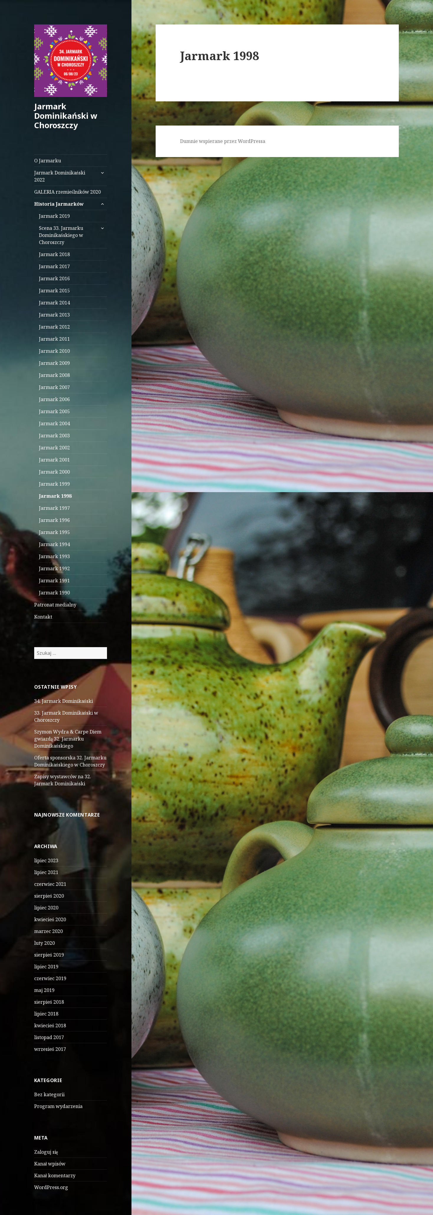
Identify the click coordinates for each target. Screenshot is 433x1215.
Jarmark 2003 (54, 435)
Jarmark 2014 (54, 302)
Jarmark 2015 (54, 290)
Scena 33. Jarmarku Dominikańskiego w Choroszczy (61, 235)
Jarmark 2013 (54, 314)
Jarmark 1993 (54, 556)
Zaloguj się (46, 1152)
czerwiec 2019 (50, 978)
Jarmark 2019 (54, 216)
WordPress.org (51, 1187)
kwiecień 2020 (50, 919)
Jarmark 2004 (54, 423)
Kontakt (43, 617)
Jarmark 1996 (54, 520)
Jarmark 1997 (54, 508)
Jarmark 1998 (55, 496)
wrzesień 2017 (50, 1049)
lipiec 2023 (46, 860)
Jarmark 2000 (54, 472)
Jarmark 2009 (54, 363)
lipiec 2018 (46, 1013)
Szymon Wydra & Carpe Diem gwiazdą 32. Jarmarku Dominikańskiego (67, 738)
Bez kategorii (49, 1094)
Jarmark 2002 (54, 447)
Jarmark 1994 (54, 544)
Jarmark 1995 (54, 532)
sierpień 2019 (49, 955)
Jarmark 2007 (54, 387)
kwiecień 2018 (50, 1025)
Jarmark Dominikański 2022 (59, 176)
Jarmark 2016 (54, 278)
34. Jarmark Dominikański (63, 701)
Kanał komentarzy (54, 1175)
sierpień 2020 (49, 896)
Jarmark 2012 (54, 327)
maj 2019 (44, 990)
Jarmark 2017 (54, 266)
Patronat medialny (55, 604)
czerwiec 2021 (50, 884)
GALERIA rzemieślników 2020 (67, 192)
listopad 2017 (49, 1037)
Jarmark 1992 (54, 568)
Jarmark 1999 (54, 484)
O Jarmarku (47, 160)
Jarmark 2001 (54, 459)
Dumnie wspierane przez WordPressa (222, 141)
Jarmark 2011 (54, 339)
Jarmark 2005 (54, 411)
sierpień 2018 (49, 1002)
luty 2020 (44, 943)
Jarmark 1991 (54, 580)
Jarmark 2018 (54, 254)
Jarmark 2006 (54, 399)
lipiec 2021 (46, 872)
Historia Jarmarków (59, 204)
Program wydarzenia (58, 1106)
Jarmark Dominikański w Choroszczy (65, 116)
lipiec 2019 (46, 966)
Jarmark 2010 (54, 351)
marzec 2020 (48, 931)
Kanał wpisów (49, 1163)
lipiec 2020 (46, 907)
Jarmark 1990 (54, 592)
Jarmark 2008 (54, 375)
